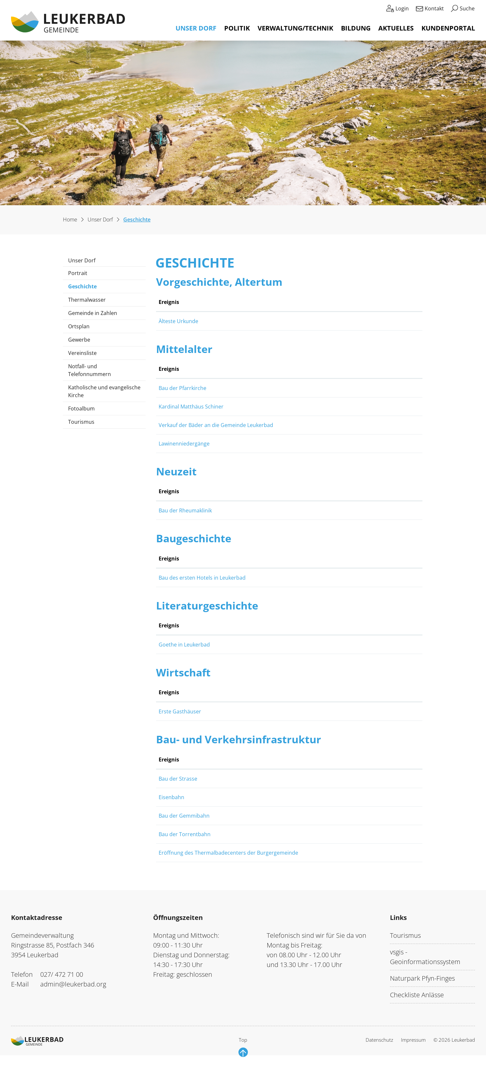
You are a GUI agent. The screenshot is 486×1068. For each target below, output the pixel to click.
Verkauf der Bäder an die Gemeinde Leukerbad (282, 425)
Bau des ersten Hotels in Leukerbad (268, 577)
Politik (237, 28)
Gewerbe (79, 339)
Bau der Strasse (244, 778)
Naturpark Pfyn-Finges (422, 986)
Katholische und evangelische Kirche (104, 391)
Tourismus (81, 421)
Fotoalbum (81, 408)
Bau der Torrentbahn (251, 842)
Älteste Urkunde (245, 321)
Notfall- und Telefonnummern (89, 370)
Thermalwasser (87, 299)
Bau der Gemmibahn (250, 823)
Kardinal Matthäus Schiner (257, 406)
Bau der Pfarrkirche (249, 388)
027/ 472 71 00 (61, 982)
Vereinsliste (82, 353)
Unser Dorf (196, 28)
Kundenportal (448, 28)
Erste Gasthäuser (246, 711)
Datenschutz (379, 1047)
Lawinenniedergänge (250, 443)
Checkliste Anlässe (417, 1002)
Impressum (413, 1047)
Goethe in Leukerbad (251, 644)
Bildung (356, 28)
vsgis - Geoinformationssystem (425, 964)
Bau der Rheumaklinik (252, 510)
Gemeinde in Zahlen (92, 313)
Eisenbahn (238, 797)
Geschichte (87, 288)
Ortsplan (79, 326)
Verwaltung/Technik (295, 28)
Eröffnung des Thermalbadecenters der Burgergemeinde (295, 860)
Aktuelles (396, 28)
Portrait (77, 273)
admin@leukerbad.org (73, 991)
